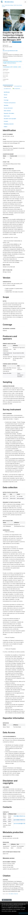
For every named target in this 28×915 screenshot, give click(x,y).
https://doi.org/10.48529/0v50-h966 (10, 50)
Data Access (7, 116)
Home (3, 5)
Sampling (6, 105)
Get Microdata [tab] (16, 88)
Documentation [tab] (7, 88)
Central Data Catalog (9, 5)
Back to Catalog (7, 899)
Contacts (6, 121)
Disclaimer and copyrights (10, 118)
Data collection (7, 110)
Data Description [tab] (18, 86)
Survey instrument (8, 108)
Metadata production (9, 124)
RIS (9, 893)
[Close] (26, 903)
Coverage (6, 100)
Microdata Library (9, 2)
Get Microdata (16, 41)
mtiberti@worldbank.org (19, 816)
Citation (5, 126)
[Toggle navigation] (25, 2)
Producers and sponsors (10, 102)
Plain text (16, 893)
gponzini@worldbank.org (19, 819)
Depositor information (9, 113)
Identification (7, 92)
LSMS (15, 5)
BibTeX (12, 893)
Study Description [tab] (8, 86)
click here (14, 911)
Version (5, 94)
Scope (5, 97)
